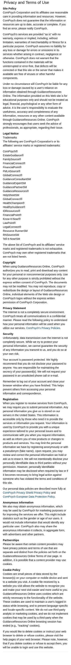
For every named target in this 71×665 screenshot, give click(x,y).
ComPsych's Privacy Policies (43, 328)
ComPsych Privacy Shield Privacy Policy (26, 492)
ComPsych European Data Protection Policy (29, 496)
